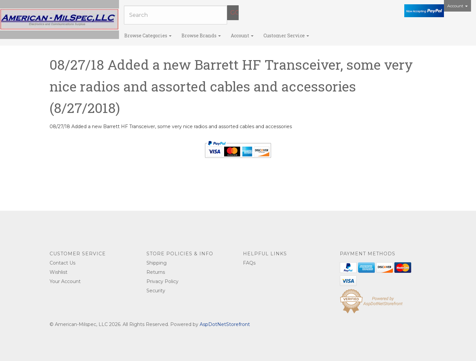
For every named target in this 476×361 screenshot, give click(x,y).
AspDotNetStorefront (225, 324)
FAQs (249, 263)
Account (457, 5)
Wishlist (58, 272)
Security (155, 291)
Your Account (65, 281)
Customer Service (286, 35)
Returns (155, 272)
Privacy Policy (162, 281)
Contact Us (62, 263)
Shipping (156, 263)
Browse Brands (201, 35)
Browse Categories (148, 35)
